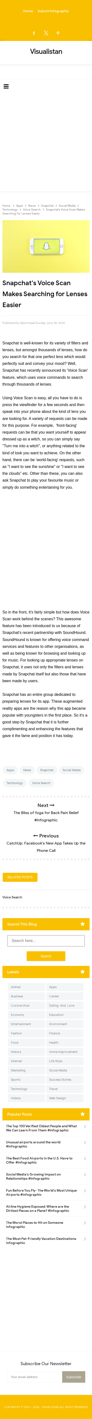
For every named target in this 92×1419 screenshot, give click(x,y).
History (16, 1052)
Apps (10, 770)
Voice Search (41, 783)
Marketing (18, 1070)
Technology (15, 783)
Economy (17, 1015)
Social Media (72, 770)
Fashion (16, 1033)
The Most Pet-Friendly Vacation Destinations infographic (41, 1241)
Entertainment (21, 1024)
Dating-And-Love (61, 1005)
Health (53, 1042)
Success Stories (60, 1080)
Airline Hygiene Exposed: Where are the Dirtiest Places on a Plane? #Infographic (37, 1209)
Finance (54, 1033)
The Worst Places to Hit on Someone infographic (34, 1225)
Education (56, 1015)
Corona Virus (20, 1005)
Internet (16, 1061)
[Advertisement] (46, 142)
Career (54, 996)
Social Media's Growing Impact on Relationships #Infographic (33, 1176)
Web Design (57, 1098)
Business (17, 996)
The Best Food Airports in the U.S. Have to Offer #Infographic (39, 1160)
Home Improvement (63, 1052)
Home (28, 11)
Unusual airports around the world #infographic (33, 1144)
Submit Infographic (53, 11)
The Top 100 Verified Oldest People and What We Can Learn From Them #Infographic (41, 1128)
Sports (15, 1080)
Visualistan (50, 1407)
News (27, 770)
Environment (58, 1024)
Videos (16, 1098)
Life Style (55, 1061)
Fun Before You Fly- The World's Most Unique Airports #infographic (41, 1192)
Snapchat (47, 770)
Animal (16, 987)
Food (14, 1042)
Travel (53, 1089)
